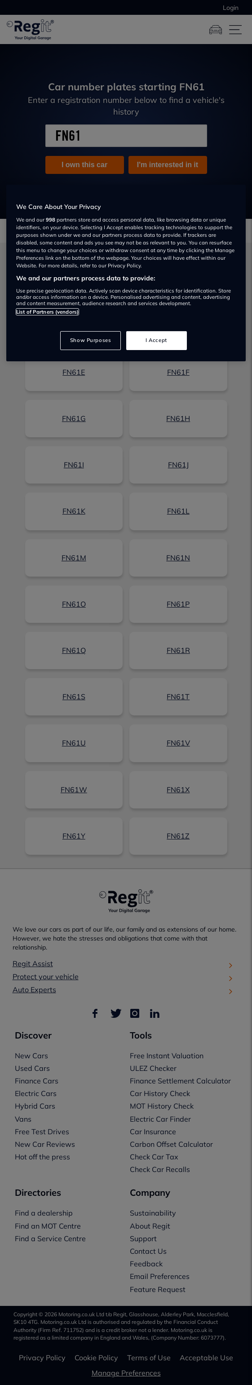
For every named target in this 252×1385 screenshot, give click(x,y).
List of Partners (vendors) (47, 312)
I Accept (156, 340)
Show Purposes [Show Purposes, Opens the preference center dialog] (90, 340)
